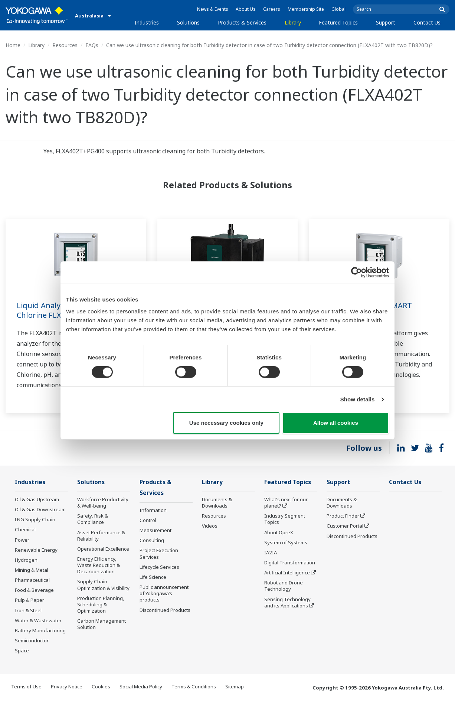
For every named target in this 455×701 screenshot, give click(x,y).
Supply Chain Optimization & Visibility (103, 584)
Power (22, 540)
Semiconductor (32, 640)
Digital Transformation (289, 562)
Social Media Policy (141, 686)
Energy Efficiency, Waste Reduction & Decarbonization (98, 565)
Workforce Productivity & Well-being (102, 502)
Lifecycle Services (159, 567)
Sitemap (234, 686)
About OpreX (278, 532)
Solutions (188, 22)
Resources (65, 45)
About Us (246, 9)
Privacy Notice (66, 686)
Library (293, 22)
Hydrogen (26, 560)
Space (22, 650)
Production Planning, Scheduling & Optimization (100, 604)
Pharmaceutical (32, 580)
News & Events (212, 9)
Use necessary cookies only (226, 423)
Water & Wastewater (38, 620)
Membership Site (306, 9)
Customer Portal (345, 525)
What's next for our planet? (286, 502)
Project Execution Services (159, 553)
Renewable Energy (36, 550)
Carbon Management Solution (101, 623)
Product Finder (343, 515)
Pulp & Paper (29, 600)
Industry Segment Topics (284, 518)
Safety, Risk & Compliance (92, 518)
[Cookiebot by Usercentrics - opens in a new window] (356, 272)
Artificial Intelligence (287, 572)
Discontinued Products (165, 610)
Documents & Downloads (217, 502)
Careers (271, 9)
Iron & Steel (28, 610)
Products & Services (242, 22)
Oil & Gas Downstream (40, 509)
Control (148, 520)
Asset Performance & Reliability (101, 535)
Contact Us (427, 22)
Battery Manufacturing (40, 630)
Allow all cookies (335, 423)
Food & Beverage (34, 590)
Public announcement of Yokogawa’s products (164, 593)
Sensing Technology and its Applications (287, 602)
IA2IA (270, 552)
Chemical (25, 529)
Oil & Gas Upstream (37, 499)
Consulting (152, 540)
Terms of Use (26, 686)
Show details (357, 399)
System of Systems (285, 542)
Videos (209, 525)
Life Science (153, 577)
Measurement (155, 530)
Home (13, 45)
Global (338, 9)
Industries (147, 22)
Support (385, 22)
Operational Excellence (103, 548)
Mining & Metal (31, 570)
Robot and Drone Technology (283, 585)
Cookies (101, 686)
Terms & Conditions (193, 686)
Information (153, 510)
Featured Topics (338, 22)
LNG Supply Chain (35, 519)
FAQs (91, 45)
